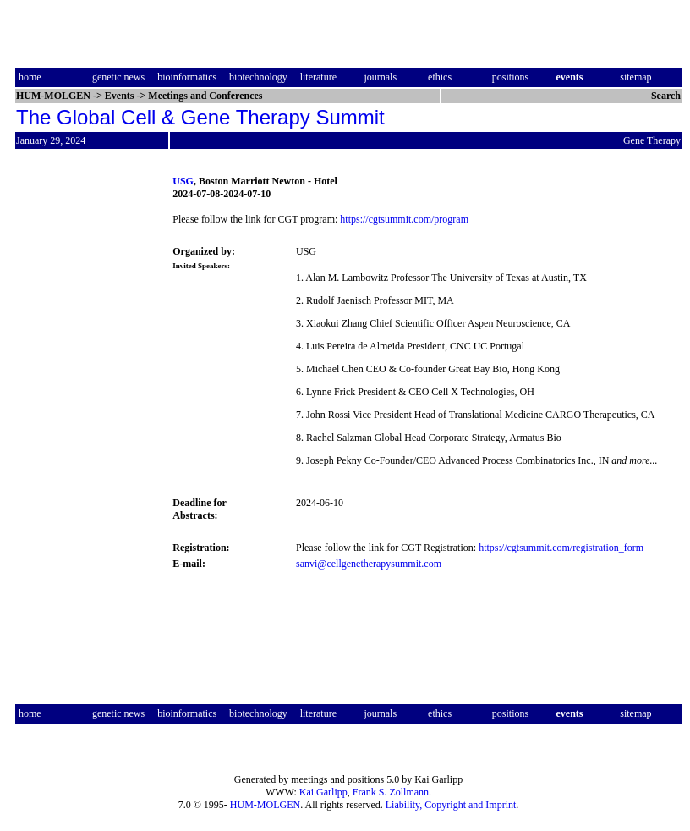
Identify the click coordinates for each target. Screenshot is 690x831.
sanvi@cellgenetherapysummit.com (368, 564)
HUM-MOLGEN (265, 805)
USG (183, 181)
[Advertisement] (86, 426)
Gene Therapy (652, 140)
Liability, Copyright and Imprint (451, 805)
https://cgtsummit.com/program (404, 219)
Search (666, 96)
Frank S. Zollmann (391, 792)
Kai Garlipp (323, 792)
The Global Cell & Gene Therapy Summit (200, 117)
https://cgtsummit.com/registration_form (561, 547)
